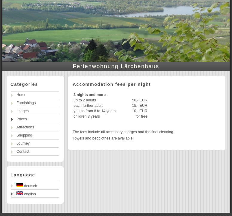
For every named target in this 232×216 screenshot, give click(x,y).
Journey (23, 143)
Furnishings (26, 103)
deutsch (26, 185)
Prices (21, 119)
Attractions (25, 127)
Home (21, 95)
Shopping (24, 135)
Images (22, 111)
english (26, 193)
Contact (22, 151)
